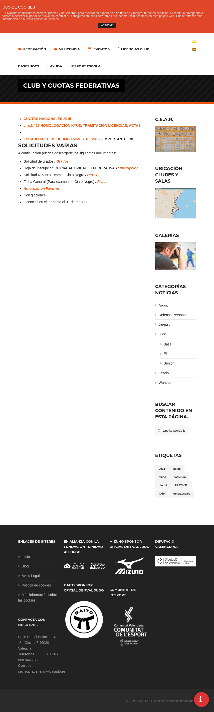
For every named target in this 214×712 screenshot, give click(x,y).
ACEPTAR (107, 25)
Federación (32, 49)
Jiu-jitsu (164, 324)
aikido (177, 468)
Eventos (99, 49)
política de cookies (46, 19)
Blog (25, 566)
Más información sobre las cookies (37, 597)
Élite (167, 354)
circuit (163, 485)
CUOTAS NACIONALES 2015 (47, 119)
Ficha (102, 182)
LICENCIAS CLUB (133, 49)
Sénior (169, 363)
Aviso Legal (31, 576)
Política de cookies (36, 585)
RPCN (92, 175)
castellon (180, 477)
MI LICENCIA (67, 49)
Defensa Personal (172, 315)
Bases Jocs (28, 66)
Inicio (26, 557)
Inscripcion (129, 168)
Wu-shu (165, 383)
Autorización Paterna (41, 188)
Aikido (163, 305)
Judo (162, 334)
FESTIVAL (181, 485)
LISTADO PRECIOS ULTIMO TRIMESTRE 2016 (62, 139)
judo (162, 493)
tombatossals (181, 493)
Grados (62, 161)
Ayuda (54, 66)
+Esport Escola (85, 66)
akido (162, 477)
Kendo (164, 373)
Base (168, 344)
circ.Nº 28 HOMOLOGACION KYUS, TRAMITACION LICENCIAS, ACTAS (82, 126)
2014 (162, 468)
